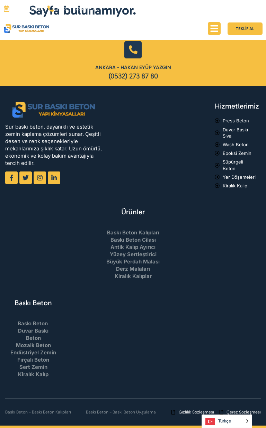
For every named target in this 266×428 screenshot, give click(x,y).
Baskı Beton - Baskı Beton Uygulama (121, 412)
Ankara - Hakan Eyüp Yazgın (133, 67)
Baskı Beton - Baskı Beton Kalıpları (38, 412)
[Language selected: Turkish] (227, 421)
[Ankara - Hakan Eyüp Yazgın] (133, 49)
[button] (214, 28)
